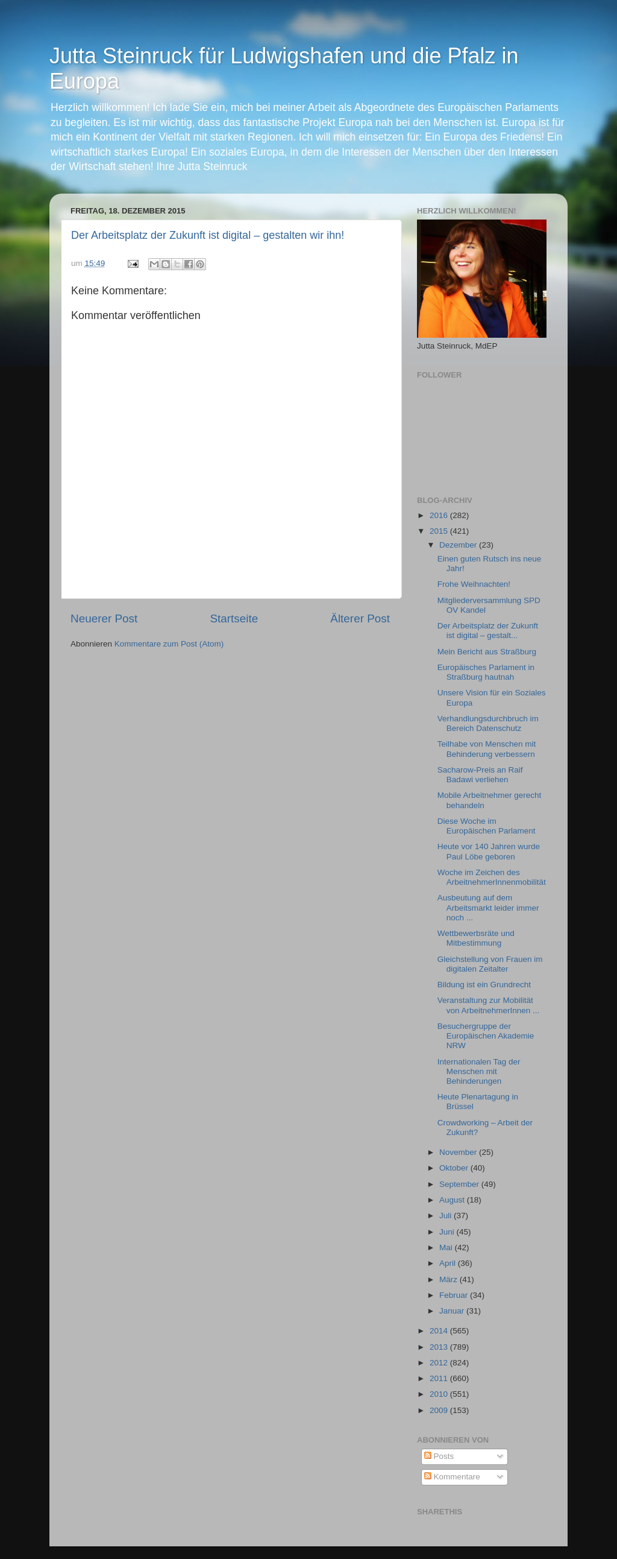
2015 (440, 531)
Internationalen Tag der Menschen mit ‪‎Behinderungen (479, 1071)
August (453, 1199)
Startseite (234, 618)
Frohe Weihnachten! (473, 584)
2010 (440, 1394)
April (448, 1263)
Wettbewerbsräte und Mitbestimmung (476, 938)
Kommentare (452, 1476)
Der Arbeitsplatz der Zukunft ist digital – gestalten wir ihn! (207, 235)
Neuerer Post (103, 618)
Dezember (459, 544)
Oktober (455, 1167)
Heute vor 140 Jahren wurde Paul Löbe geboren (488, 851)
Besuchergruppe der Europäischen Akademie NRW (485, 1036)
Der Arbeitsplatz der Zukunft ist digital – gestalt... (487, 630)
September (460, 1184)
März (449, 1279)
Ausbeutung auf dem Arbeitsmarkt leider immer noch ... (488, 907)
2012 (440, 1362)
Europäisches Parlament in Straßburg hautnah (485, 672)
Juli (446, 1215)
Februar (454, 1295)
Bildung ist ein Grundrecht (484, 984)
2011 (440, 1378)
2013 (440, 1347)
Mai (447, 1247)
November (459, 1152)
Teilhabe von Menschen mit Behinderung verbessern (486, 748)
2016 (440, 515)
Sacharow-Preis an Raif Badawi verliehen (480, 774)
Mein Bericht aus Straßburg (486, 651)
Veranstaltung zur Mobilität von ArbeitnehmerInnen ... (488, 1005)
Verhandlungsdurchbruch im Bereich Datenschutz (488, 723)
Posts (439, 1456)
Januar (452, 1310)
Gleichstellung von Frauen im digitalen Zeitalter (490, 964)
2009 (440, 1410)
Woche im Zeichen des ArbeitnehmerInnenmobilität (491, 877)
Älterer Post (360, 618)
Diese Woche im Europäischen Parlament (486, 826)
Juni (448, 1231)
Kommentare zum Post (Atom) (169, 643)
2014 (440, 1330)
